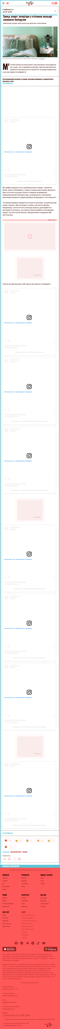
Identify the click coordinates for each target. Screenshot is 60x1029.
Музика (4, 889)
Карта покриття (6, 923)
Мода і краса (47, 875)
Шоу (3, 883)
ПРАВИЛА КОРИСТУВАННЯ (28, 915)
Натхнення (6, 852)
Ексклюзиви (5, 886)
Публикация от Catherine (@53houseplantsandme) (29, 589)
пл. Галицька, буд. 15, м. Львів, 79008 (16, 1015)
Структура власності (27, 918)
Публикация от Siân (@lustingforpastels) (29, 181)
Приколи (23, 878)
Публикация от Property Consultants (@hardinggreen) (29, 825)
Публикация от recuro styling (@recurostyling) (29, 352)
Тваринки (24, 881)
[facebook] (9, 859)
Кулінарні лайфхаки (7, 903)
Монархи (4, 878)
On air (43, 895)
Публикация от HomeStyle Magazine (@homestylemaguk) (29, 421)
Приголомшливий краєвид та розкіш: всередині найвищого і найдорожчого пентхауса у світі (28, 80)
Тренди (43, 883)
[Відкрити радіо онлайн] (54, 3)
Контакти (24, 932)
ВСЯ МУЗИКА (44, 898)
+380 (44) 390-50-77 (10, 996)
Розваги (25, 875)
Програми (5, 918)
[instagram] (22, 943)
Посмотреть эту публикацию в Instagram (18, 152)
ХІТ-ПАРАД (43, 906)
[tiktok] (38, 943)
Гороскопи (24, 883)
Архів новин (24, 935)
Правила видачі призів (27, 929)
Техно (23, 903)
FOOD (4, 895)
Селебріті (5, 881)
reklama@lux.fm (8, 1009)
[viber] (19, 859)
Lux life (5, 912)
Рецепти (4, 898)
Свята (23, 886)
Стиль (42, 881)
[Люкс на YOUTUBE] (7, 3)
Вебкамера (5, 920)
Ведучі (4, 915)
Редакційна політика (27, 926)
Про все (23, 898)
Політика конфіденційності (29, 920)
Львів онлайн (6, 926)
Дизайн (24, 852)
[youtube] (44, 943)
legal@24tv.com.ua (9, 1002)
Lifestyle (25, 895)
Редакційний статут (27, 923)
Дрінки (4, 901)
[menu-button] (3, 3)
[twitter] (14, 859)
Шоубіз (5, 875)
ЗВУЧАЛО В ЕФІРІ (45, 903)
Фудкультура (6, 906)
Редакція (23, 937)
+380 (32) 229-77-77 (9, 989)
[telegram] (4, 859)
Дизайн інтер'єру (15, 852)
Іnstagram (42, 59)
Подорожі (24, 906)
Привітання (24, 901)
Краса (42, 878)
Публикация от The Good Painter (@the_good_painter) (29, 727)
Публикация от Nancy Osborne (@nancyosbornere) (29, 658)
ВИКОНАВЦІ (43, 901)
